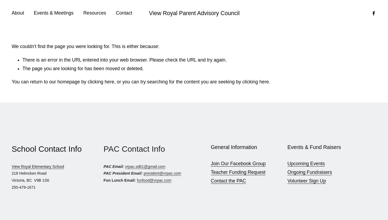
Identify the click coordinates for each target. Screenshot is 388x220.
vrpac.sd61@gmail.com (145, 166)
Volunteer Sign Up (306, 181)
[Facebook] (373, 13)
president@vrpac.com (162, 173)
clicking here (101, 81)
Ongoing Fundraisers (309, 172)
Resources (94, 13)
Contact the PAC (228, 181)
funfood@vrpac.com (154, 180)
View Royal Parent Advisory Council (194, 13)
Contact (124, 13)
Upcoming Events (306, 163)
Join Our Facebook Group (238, 163)
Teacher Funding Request (238, 172)
